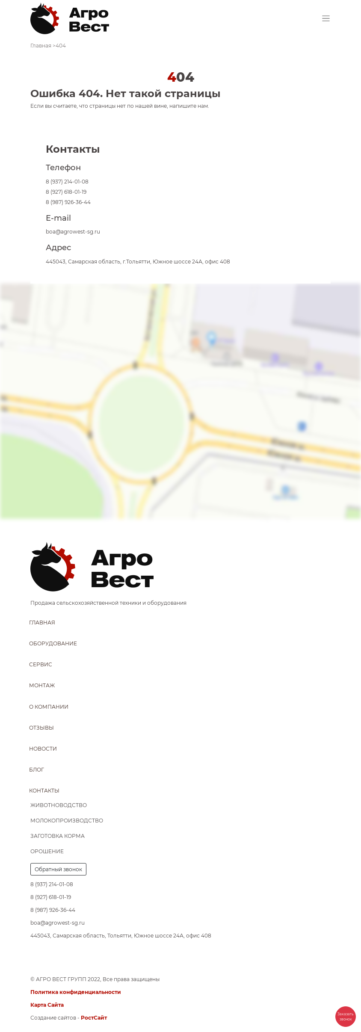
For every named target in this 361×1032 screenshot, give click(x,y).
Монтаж (42, 685)
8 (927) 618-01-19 (66, 192)
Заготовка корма (57, 836)
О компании (48, 707)
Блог (36, 769)
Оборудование (53, 643)
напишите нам (188, 106)
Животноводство (58, 805)
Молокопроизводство (66, 820)
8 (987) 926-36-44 (68, 202)
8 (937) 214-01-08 (67, 181)
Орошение (47, 851)
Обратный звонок (58, 869)
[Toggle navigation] (326, 19)
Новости (43, 748)
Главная (42, 622)
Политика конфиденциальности (75, 992)
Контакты (44, 790)
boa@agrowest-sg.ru (73, 231)
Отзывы (41, 727)
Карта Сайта (47, 1005)
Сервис (40, 664)
